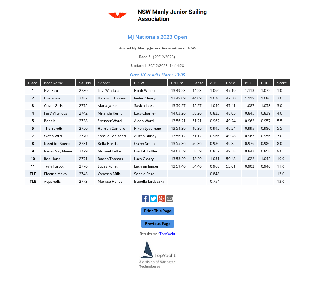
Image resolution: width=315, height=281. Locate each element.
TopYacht (167, 233)
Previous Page (157, 223)
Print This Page (157, 210)
